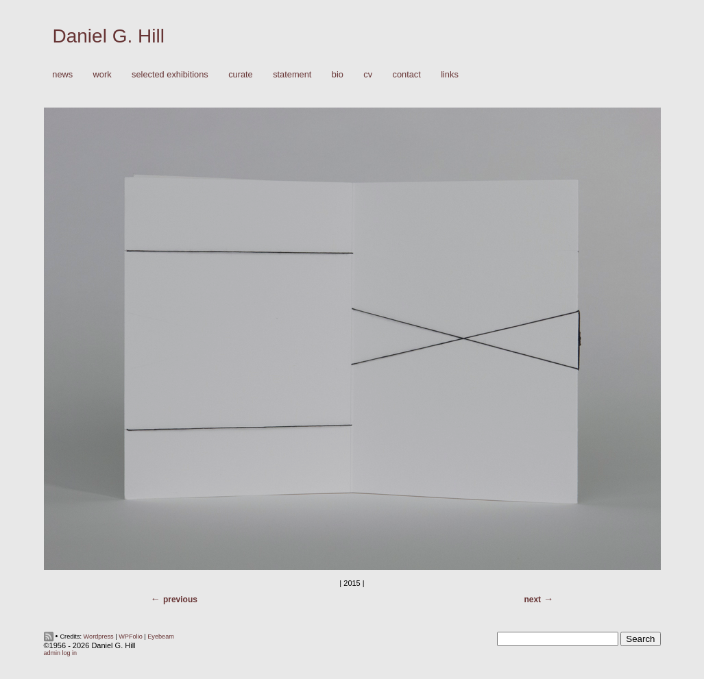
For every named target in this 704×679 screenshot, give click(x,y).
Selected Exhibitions (170, 74)
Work (99, 75)
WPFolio (131, 636)
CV (367, 74)
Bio (337, 74)
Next (532, 599)
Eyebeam (160, 636)
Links (450, 74)
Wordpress (99, 636)
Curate (240, 74)
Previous (180, 599)
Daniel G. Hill (109, 36)
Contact (407, 74)
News (62, 74)
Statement (292, 74)
